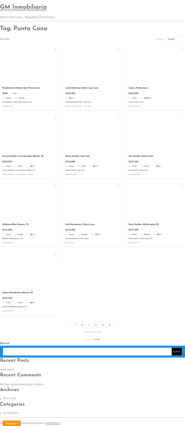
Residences (21, 174)
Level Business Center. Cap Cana (81, 87)
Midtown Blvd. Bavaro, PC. (15, 224)
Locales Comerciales (73, 106)
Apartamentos (8, 106)
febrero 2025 (9, 398)
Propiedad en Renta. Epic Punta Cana (21, 87)
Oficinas (87, 106)
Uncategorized (10, 413)
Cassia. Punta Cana (138, 87)
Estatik (97, 339)
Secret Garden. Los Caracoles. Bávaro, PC (23, 155)
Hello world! (7, 369)
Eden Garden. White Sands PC (144, 224)
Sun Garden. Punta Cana (141, 155)
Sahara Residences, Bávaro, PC (17, 292)
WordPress (53, 423)
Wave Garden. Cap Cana (77, 155)
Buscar (4, 343)
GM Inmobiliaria (23, 7)
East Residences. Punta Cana (79, 224)
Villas (30, 174)
